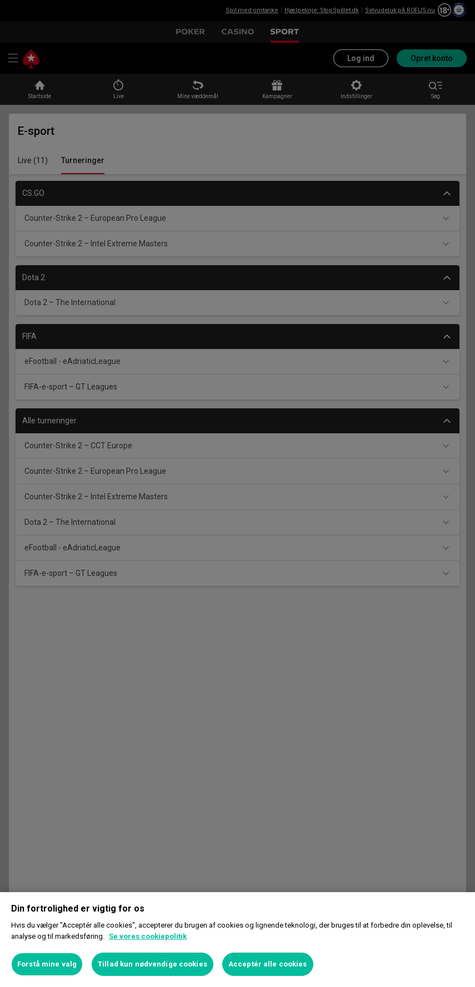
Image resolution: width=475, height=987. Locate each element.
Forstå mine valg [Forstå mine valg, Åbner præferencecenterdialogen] (47, 964)
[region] (237, 939)
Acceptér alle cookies (267, 964)
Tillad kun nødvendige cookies (152, 964)
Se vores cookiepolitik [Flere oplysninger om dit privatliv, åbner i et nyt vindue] (148, 936)
